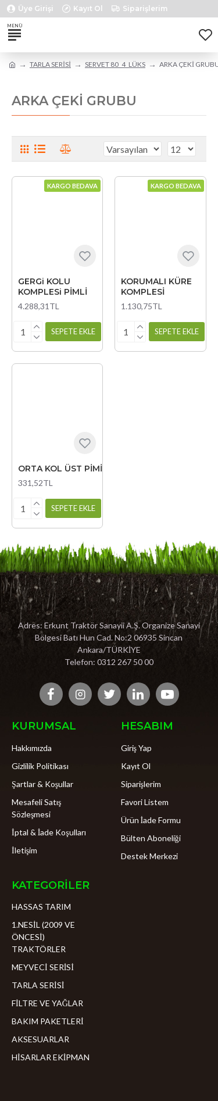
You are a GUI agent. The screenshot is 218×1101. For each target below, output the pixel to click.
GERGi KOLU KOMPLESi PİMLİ (52, 286)
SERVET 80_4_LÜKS (115, 64)
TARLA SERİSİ (50, 64)
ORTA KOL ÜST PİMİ (60, 468)
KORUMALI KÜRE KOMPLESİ (156, 286)
